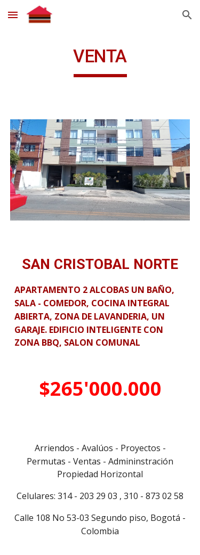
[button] (13, 14)
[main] (100, 61)
